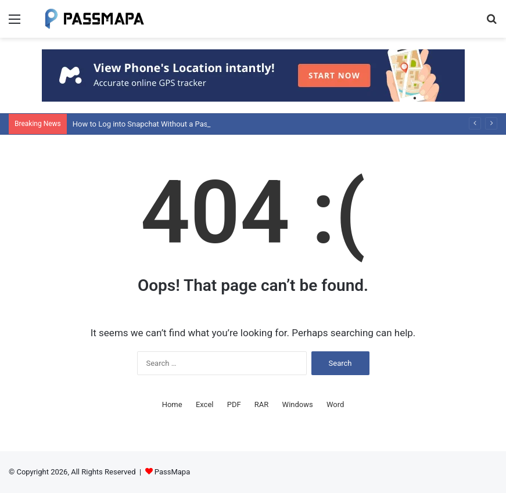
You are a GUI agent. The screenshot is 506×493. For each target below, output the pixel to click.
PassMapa (172, 471)
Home (172, 404)
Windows (297, 404)
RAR (261, 404)
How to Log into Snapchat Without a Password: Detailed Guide (177, 124)
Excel (205, 404)
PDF (234, 404)
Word (335, 404)
